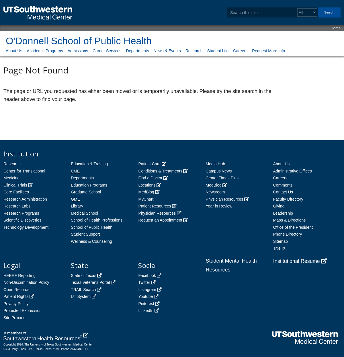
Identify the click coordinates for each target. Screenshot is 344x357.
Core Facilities (16, 192)
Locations (146, 185)
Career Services (107, 50)
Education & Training (89, 164)
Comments (283, 185)
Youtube (145, 296)
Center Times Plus (222, 178)
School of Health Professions (96, 220)
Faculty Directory (288, 199)
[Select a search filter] (307, 12)
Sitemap (280, 241)
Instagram (147, 289)
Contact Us (283, 192)
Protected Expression (22, 310)
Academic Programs (45, 50)
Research (194, 50)
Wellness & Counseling (91, 241)
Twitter (144, 282)
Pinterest (146, 303)
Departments (137, 50)
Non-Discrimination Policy (26, 282)
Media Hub (215, 164)
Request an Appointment (160, 220)
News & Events (167, 50)
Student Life (218, 50)
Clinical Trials (15, 185)
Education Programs (89, 185)
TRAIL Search (83, 289)
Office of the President (293, 227)
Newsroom (215, 192)
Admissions (78, 50)
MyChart (145, 199)
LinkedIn (145, 310)
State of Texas (83, 275)
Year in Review (219, 206)
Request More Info (268, 50)
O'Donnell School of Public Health (79, 40)
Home (336, 28)
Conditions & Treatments (160, 171)
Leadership (283, 213)
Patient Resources (154, 206)
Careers (240, 50)
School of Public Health (91, 227)
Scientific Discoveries (22, 220)
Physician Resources (157, 213)
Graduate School (86, 192)
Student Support (85, 234)
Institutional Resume (296, 261)
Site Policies (14, 317)
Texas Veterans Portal (90, 282)
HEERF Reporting (19, 275)
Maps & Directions (289, 220)
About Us (14, 50)
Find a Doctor (150, 178)
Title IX (279, 248)
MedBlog (146, 192)
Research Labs (16, 206)
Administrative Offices (292, 171)
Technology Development (25, 227)
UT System (81, 296)
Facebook (147, 275)
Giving (279, 206)
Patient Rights (15, 296)
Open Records (16, 289)
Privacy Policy (15, 303)
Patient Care (149, 164)
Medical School (84, 213)
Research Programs (21, 213)
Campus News (219, 171)
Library (77, 206)
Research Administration (25, 199)
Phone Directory (287, 234)
